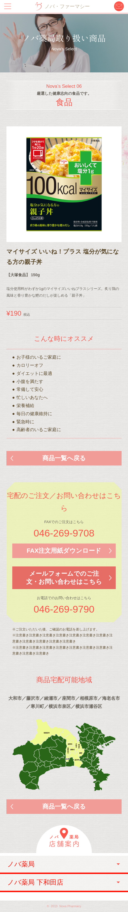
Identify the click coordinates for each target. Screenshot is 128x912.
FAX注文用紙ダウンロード (64, 550)
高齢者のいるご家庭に (38, 429)
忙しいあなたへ (32, 397)
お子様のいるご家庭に (38, 357)
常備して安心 (29, 389)
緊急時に (25, 421)
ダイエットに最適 (34, 373)
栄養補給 (25, 405)
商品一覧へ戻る (64, 458)
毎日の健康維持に (34, 413)
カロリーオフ (29, 365)
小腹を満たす (29, 381)
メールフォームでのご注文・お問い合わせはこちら (64, 577)
